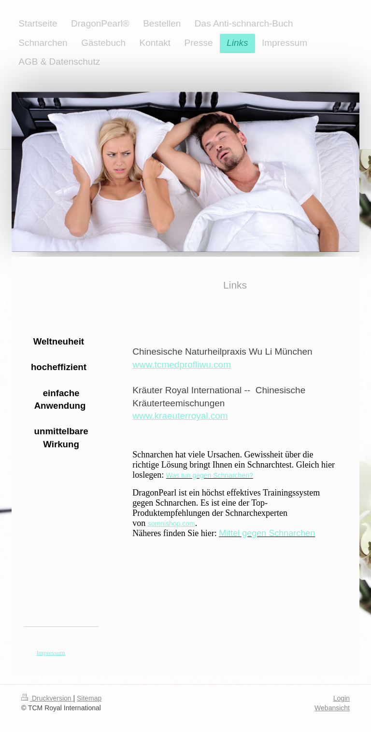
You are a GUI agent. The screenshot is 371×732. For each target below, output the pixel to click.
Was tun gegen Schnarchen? (209, 475)
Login (341, 698)
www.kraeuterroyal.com (180, 416)
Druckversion (47, 698)
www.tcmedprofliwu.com (181, 364)
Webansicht (332, 708)
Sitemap (89, 698)
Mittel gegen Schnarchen (267, 533)
